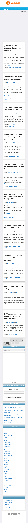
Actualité (6, 430)
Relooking (6, 278)
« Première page (13, 339)
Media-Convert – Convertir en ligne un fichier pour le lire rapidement (14, 196)
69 (4, 342)
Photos (13, 156)
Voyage (5, 69)
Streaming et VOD (8, 485)
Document (11, 186)
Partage (10, 156)
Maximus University (8, 506)
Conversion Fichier (13, 216)
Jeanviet (6, 457)
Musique (6, 217)
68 (22, 340)
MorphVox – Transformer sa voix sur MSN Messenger (13, 258)
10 (10, 340)
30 (16, 340)
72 (12, 342)
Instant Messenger (17, 277)
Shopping (6, 247)
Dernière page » (7, 344)
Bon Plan (6, 440)
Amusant (10, 277)
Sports (5, 482)
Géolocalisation (18, 67)
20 (13, 340)
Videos (17, 156)
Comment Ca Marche (8, 502)
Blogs (10, 98)
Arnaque (6, 437)
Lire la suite (10, 65)
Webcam (6, 492)
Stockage (6, 483)
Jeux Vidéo (6, 460)
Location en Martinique (9, 507)
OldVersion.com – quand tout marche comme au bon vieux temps (13, 316)
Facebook (9, 514)
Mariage (6, 464)
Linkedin (15, 514)
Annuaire (6, 433)
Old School (15, 334)
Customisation (7, 446)
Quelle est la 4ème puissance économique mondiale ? (12, 48)
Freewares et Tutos (8, 500)
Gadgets (6, 449)
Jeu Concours (7, 458)
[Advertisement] (14, 26)
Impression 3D (7, 453)
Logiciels (11, 334)
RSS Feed (19, 514)
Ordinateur (6, 469)
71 (10, 342)
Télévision (6, 487)
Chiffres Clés (11, 67)
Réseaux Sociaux (16, 246)
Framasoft (6, 504)
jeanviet (18, 54)
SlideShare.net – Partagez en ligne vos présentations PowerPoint (14, 166)
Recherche (6, 475)
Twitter (12, 514)
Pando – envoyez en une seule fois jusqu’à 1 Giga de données (13, 137)
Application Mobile (8, 435)
